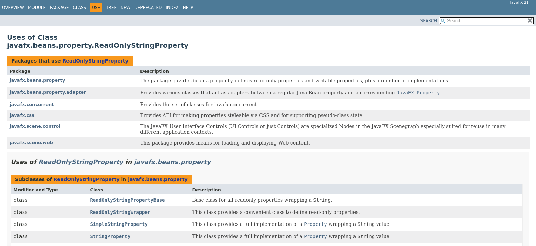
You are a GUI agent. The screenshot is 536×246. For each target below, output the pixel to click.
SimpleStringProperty (119, 224)
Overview (13, 7)
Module (37, 7)
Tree (111, 7)
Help (188, 7)
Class (79, 7)
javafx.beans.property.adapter (48, 92)
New (125, 7)
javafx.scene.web (31, 142)
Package (59, 7)
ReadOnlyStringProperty (95, 61)
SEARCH (428, 20)
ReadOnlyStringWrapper (120, 212)
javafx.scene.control (35, 126)
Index (172, 7)
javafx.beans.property (37, 80)
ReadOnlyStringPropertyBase (127, 200)
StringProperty (110, 236)
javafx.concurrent (32, 104)
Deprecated (148, 7)
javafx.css (22, 115)
